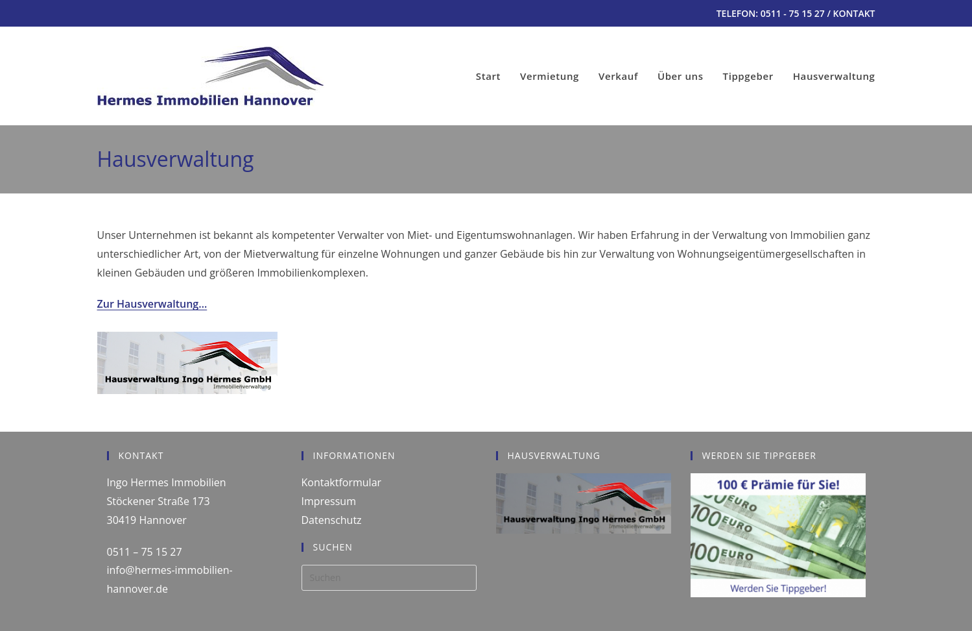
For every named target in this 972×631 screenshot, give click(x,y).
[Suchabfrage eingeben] (389, 578)
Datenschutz (332, 520)
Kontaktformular (342, 482)
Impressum (329, 501)
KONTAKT (854, 13)
